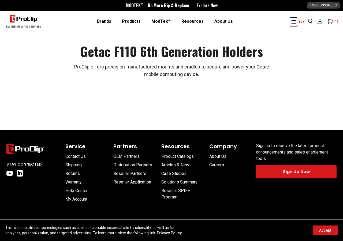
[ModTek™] (161, 21)
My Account (76, 199)
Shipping (73, 164)
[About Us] (223, 21)
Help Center (76, 190)
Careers (216, 164)
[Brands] (104, 21)
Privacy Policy (169, 233)
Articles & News (176, 164)
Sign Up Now (296, 172)
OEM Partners (126, 156)
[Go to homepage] (23, 21)
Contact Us (75, 156)
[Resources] (192, 21)
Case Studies (174, 173)
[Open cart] (329, 21)
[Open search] (310, 21)
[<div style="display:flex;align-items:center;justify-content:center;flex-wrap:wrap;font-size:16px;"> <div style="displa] (171, 5)
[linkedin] (20, 173)
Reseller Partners (129, 173)
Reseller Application (132, 182)
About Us (217, 156)
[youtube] (9, 173)
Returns (72, 173)
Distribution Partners (132, 164)
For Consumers (323, 5)
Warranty (73, 182)
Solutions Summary (179, 182)
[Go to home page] (33, 149)
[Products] (131, 21)
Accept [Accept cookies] (325, 230)
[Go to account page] (320, 21)
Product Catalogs (177, 156)
